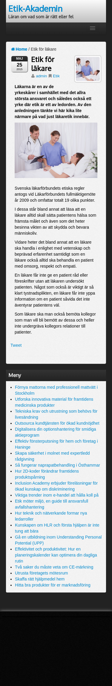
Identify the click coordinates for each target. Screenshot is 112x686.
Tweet (16, 345)
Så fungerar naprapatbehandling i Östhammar (57, 465)
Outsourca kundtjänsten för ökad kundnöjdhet (57, 423)
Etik (56, 76)
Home (18, 49)
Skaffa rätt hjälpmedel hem (40, 579)
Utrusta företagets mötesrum (41, 573)
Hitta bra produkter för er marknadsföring (52, 585)
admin (41, 76)
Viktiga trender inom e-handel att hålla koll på (57, 495)
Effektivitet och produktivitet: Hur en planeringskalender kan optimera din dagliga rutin (56, 555)
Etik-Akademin (35, 8)
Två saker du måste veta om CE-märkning (54, 567)
